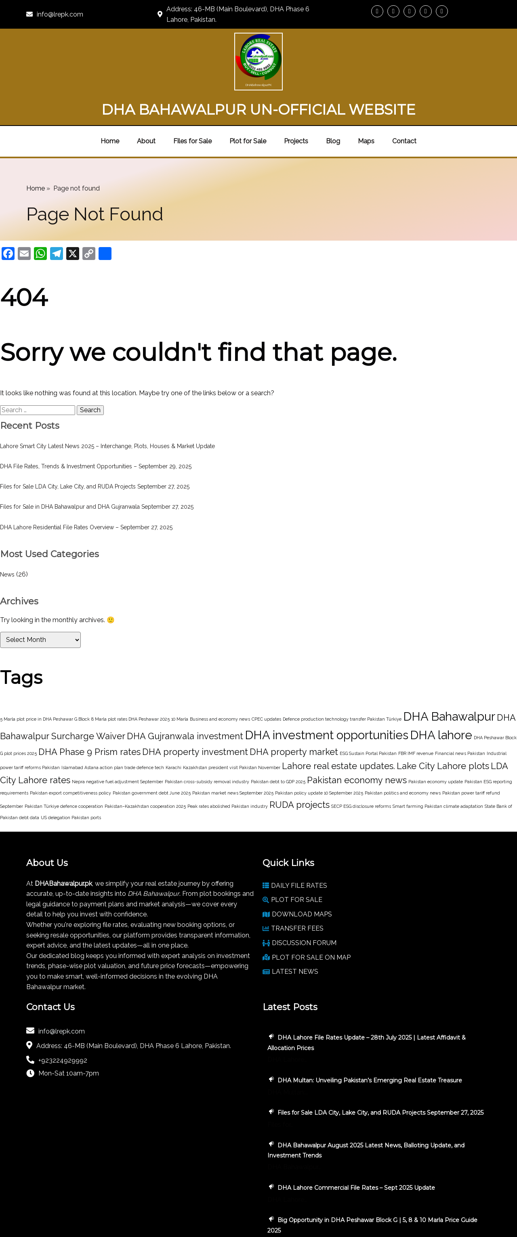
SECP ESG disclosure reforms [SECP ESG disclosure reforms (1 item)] (361, 769)
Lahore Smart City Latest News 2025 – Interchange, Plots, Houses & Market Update (107, 410)
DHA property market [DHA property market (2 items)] (294, 716)
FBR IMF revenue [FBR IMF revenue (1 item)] (415, 717)
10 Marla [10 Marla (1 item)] (179, 682)
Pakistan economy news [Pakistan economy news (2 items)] (357, 744)
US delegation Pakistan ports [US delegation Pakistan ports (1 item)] (71, 781)
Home (35, 152)
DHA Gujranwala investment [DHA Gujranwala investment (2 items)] (185, 700)
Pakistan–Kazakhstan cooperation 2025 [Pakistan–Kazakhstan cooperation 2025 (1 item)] (145, 769)
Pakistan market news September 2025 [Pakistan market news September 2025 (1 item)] (232, 757)
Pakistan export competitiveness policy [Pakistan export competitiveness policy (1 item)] (70, 757)
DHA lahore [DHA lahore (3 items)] (441, 699)
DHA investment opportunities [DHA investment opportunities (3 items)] (326, 699)
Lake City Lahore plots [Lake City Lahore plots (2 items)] (443, 730)
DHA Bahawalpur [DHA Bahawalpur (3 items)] (449, 680)
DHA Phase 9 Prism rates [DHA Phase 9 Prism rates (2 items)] (89, 716)
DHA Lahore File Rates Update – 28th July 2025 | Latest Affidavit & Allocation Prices (435, 868)
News (7, 538)
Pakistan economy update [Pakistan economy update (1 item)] (435, 745)
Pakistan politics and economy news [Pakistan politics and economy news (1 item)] (403, 757)
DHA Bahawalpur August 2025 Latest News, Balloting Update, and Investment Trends (435, 1026)
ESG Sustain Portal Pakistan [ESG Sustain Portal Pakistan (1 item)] (368, 717)
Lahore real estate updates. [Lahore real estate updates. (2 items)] (338, 730)
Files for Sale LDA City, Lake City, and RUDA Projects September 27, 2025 (94, 450)
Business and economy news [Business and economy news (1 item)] (220, 682)
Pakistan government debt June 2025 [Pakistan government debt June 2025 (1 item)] (152, 757)
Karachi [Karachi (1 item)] (173, 731)
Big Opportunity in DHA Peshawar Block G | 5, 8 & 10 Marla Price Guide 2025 (434, 1121)
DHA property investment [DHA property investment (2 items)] (195, 716)
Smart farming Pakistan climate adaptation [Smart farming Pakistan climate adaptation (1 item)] (438, 769)
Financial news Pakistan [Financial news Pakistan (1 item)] (460, 717)
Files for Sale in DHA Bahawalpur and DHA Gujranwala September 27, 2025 (96, 471)
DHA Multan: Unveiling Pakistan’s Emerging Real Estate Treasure (432, 920)
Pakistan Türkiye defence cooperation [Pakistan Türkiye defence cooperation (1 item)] (64, 769)
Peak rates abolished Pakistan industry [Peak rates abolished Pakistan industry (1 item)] (227, 769)
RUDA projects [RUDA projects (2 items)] (299, 768)
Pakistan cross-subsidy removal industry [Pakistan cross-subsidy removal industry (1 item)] (207, 745)
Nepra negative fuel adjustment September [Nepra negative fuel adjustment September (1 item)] (117, 745)
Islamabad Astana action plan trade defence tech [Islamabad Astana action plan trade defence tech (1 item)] (112, 731)
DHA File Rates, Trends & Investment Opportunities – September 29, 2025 (95, 430)
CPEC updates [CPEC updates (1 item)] (266, 682)
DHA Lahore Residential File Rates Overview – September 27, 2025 (86, 491)
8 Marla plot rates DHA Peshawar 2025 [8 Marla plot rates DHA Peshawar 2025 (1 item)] (130, 682)
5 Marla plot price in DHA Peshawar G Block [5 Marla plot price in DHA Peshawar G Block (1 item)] (45, 682)
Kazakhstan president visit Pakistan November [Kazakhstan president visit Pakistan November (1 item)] (231, 731)
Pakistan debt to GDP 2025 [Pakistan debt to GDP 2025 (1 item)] (278, 745)
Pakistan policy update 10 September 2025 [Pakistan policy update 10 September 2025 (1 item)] (319, 757)
